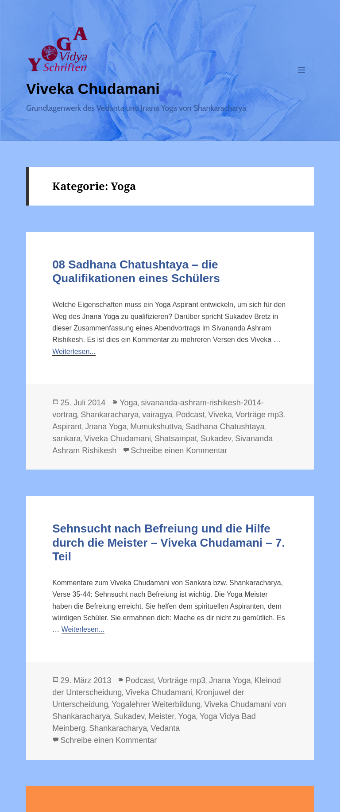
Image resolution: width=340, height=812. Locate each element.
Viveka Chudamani (93, 88)
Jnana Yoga (106, 426)
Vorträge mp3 (259, 414)
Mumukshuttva (156, 426)
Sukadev (216, 438)
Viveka (220, 414)
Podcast (190, 414)
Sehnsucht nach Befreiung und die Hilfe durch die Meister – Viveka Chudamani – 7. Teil (168, 542)
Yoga (128, 402)
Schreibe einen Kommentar (179, 450)
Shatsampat (176, 438)
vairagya (157, 414)
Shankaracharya (110, 414)
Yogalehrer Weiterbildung (156, 704)
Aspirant (66, 426)
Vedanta (165, 728)
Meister (161, 716)
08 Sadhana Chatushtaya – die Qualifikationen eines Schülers (136, 271)
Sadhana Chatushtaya (224, 426)
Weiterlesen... (74, 351)
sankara (66, 438)
